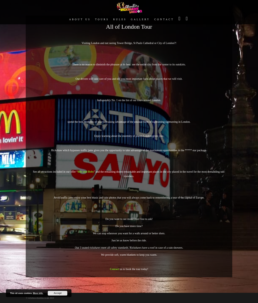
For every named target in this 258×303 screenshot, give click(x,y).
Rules (119, 19)
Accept (57, 293)
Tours (102, 19)
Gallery (140, 19)
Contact (164, 19)
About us (80, 19)
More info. (38, 293)
